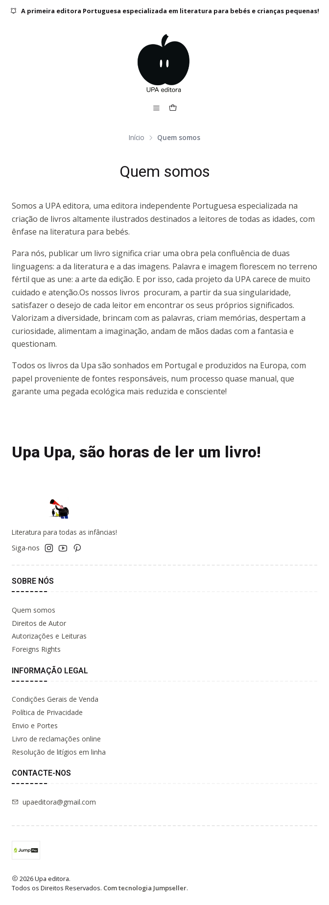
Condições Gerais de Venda (55, 699)
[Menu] (156, 108)
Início (136, 137)
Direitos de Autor (39, 623)
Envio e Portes (35, 725)
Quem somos (33, 610)
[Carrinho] (173, 108)
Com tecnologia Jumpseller (145, 887)
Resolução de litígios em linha (59, 752)
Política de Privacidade (47, 712)
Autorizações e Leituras (49, 636)
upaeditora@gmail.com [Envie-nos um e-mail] (54, 802)
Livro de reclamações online (56, 738)
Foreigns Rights (36, 649)
